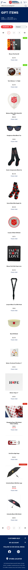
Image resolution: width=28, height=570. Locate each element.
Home (2, 17)
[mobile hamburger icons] (3, 2)
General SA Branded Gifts (9, 19)
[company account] (21, 2)
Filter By (7, 27)
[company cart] (25, 2)
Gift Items (10, 17)
